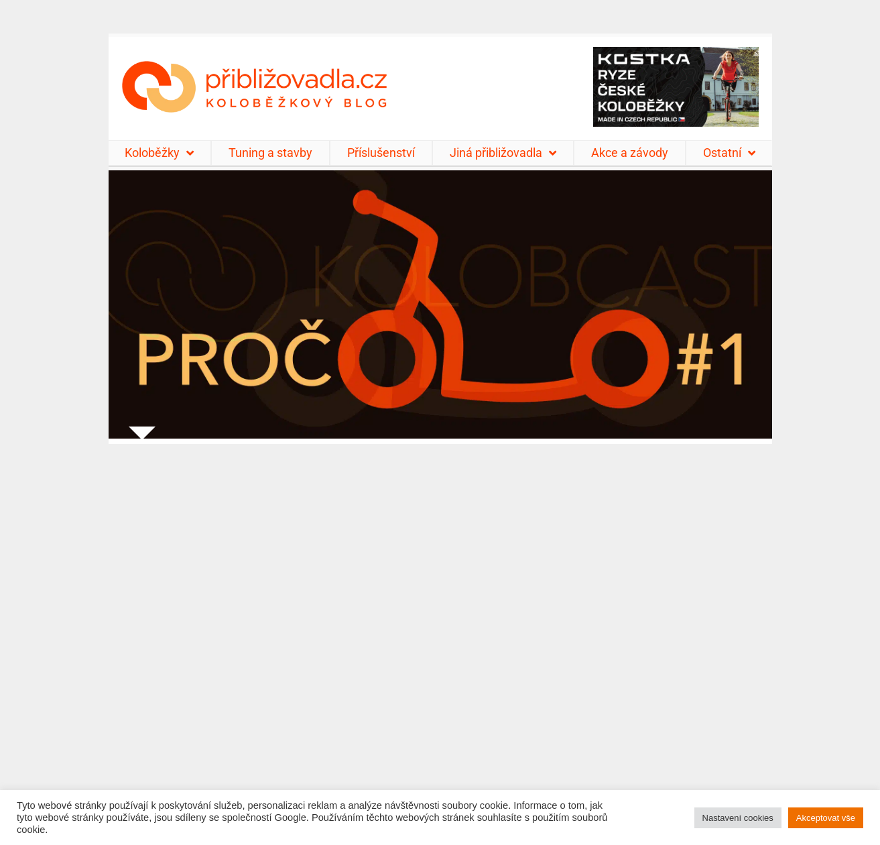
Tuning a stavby (270, 153)
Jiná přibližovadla (503, 153)
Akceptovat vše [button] (825, 818)
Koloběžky (159, 153)
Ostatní (729, 153)
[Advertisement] (440, 636)
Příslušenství (381, 153)
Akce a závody (629, 153)
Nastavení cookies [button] (737, 818)
